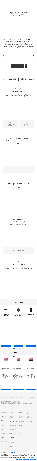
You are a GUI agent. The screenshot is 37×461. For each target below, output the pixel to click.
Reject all (26, 459)
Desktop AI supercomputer (13, 429)
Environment (28, 413)
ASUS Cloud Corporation (22, 420)
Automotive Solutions (30, 421)
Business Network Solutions (13, 425)
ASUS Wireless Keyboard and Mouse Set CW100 (9, 3)
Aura (27, 426)
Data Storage (11, 413)
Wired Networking (12, 424)
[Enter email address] (6, 452)
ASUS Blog (28, 424)
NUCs (1, 434)
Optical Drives (11, 412)
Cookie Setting (19, 459)
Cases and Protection (12, 441)
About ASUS (20, 412)
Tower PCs (2, 432)
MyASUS (20, 433)
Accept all (32, 459)
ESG (27, 412)
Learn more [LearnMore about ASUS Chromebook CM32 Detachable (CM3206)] (31, 389)
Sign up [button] (13, 452)
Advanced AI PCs (29, 417)
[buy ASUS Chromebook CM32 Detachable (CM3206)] (31, 366)
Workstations (2, 437)
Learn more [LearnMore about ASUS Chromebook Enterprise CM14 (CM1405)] (18, 389)
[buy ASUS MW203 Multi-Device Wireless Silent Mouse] (18, 315)
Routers (10, 420)
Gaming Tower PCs (3, 433)
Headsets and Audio (12, 437)
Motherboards (2, 442)
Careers (19, 413)
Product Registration (21, 426)
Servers (10, 430)
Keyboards (11, 434)
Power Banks (11, 445)
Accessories (2, 416)
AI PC (28, 416)
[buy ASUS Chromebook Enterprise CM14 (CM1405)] (18, 366)
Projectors (2, 429)
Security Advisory (21, 430)
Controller (11, 446)
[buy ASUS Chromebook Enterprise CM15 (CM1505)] (6, 366)
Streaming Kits (11, 438)
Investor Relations (21, 416)
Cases (1, 445)
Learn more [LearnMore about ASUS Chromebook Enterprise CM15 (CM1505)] (6, 389)
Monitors (2, 428)
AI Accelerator (11, 416)
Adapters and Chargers (12, 442)
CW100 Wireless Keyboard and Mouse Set (21, 409)
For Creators (2, 421)
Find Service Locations (21, 425)
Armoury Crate (29, 425)
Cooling (2, 446)
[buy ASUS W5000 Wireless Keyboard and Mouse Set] (6, 315)
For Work (2, 420)
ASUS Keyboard (13, 409)
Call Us (19, 429)
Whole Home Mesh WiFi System (13, 421)
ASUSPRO (28, 420)
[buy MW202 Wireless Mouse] (30, 314)
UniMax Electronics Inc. (21, 421)
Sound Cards (11, 417)
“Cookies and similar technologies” (30, 457)
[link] (2, 409)
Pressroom (20, 417)
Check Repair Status (21, 424)
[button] (6, 344)
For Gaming (2, 424)
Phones (2, 413)
